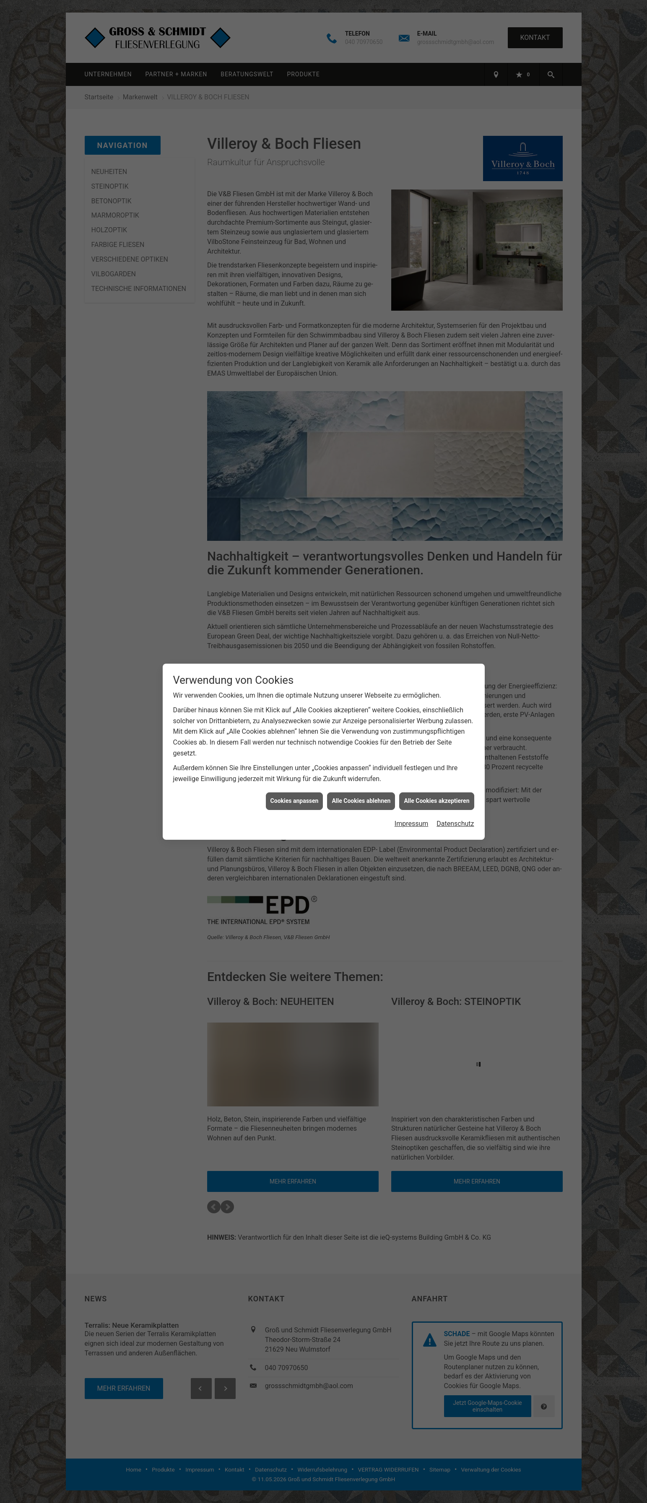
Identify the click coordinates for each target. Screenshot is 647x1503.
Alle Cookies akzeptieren (436, 800)
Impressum (412, 824)
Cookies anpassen (294, 800)
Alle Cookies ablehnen (361, 800)
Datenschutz (455, 824)
